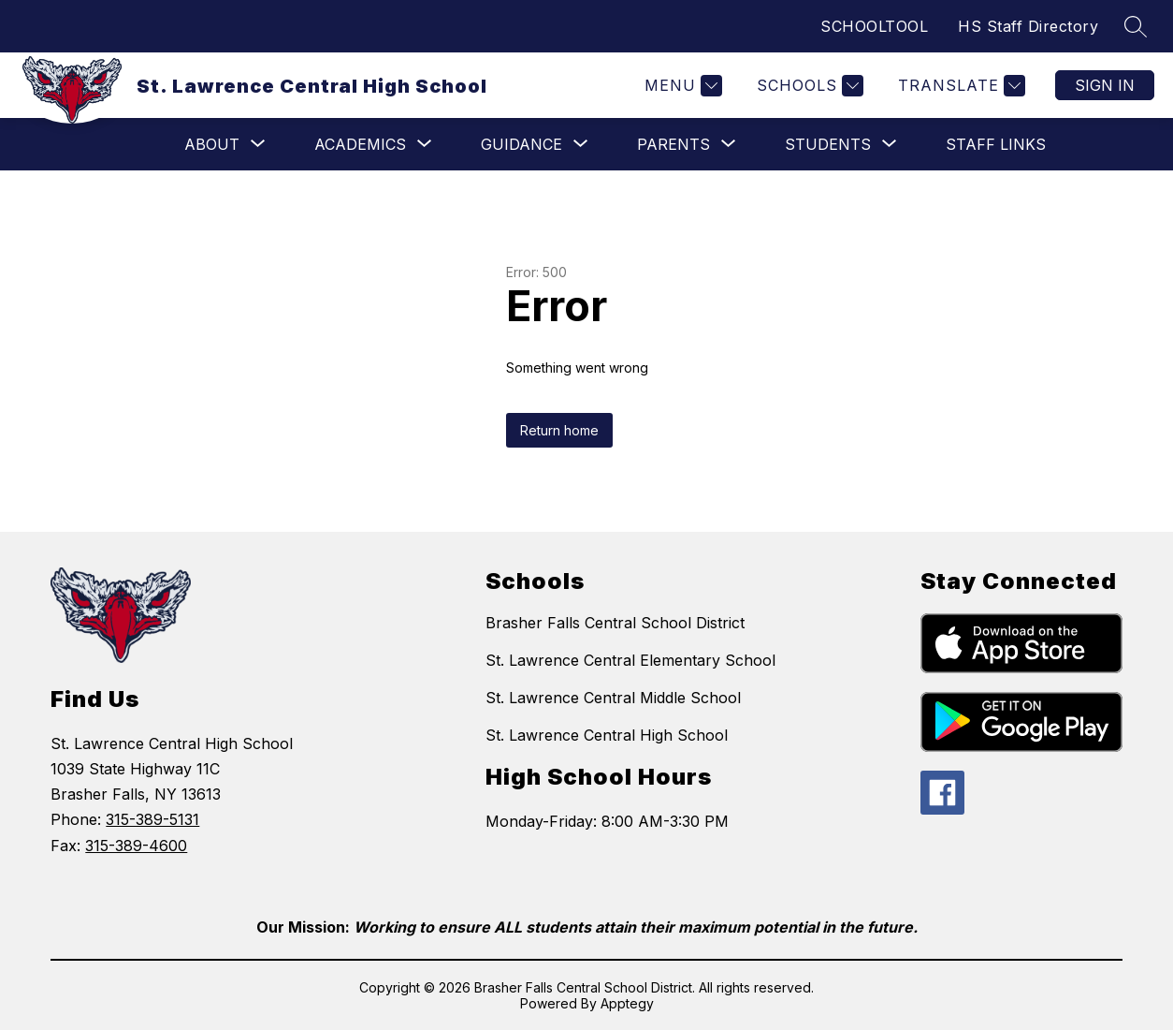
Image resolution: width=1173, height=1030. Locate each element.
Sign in (1105, 85)
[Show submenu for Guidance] (521, 144)
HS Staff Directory (1028, 26)
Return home (559, 430)
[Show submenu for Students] (828, 144)
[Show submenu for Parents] (673, 144)
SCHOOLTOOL (874, 26)
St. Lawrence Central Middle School (613, 697)
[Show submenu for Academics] (360, 144)
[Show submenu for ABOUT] (211, 144)
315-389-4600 (136, 845)
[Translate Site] (959, 85)
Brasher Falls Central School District (615, 622)
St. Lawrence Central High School (606, 735)
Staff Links (996, 144)
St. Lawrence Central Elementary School (630, 660)
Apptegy (627, 1003)
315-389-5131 (152, 819)
